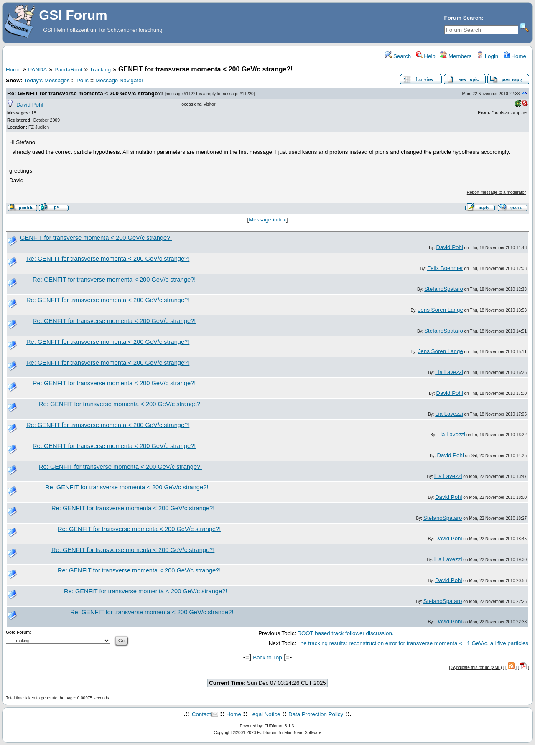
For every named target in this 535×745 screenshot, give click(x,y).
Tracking (100, 69)
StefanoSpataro (443, 289)
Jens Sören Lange (440, 310)
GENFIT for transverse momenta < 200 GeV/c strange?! (96, 237)
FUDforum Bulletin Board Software (289, 732)
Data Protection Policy (315, 714)
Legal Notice (264, 714)
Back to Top (267, 657)
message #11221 (182, 94)
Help (426, 56)
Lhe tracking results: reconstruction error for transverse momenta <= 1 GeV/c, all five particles (412, 643)
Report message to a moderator (496, 192)
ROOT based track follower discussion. (345, 633)
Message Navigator (119, 80)
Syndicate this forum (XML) (476, 667)
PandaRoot (68, 69)
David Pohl (29, 105)
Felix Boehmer (445, 268)
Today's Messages (46, 80)
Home (514, 56)
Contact (201, 714)
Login (487, 56)
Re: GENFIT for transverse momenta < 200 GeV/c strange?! (85, 93)
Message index (267, 219)
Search (398, 56)
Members (455, 56)
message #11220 (238, 94)
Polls (82, 80)
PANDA (37, 69)
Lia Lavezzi (449, 372)
